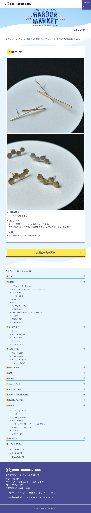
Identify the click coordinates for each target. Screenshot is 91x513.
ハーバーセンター (18, 296)
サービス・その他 (18, 344)
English (11, 492)
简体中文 (21, 492)
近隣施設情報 (17, 319)
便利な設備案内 (17, 353)
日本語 (53, 492)
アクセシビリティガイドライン (40, 497)
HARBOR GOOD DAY (19, 417)
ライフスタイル (17, 341)
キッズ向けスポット (19, 360)
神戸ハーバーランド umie (21, 286)
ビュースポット (17, 322)
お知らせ (15, 430)
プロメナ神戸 (17, 293)
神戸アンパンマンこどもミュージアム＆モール (29, 289)
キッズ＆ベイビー (18, 334)
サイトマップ (17, 434)
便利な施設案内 (17, 356)
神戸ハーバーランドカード (22, 427)
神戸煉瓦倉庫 (17, 309)
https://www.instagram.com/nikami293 (24, 235)
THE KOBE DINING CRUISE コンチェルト (27, 312)
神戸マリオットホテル (20, 306)
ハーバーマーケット (19, 411)
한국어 (43, 492)
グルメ (14, 331)
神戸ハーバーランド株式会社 (23, 475)
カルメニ (15, 302)
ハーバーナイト (17, 414)
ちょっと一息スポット (20, 363)
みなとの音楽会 (17, 421)
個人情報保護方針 (15, 497)
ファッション (17, 338)
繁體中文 (33, 492)
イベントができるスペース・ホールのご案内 (28, 424)
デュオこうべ (17, 299)
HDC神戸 (15, 316)
